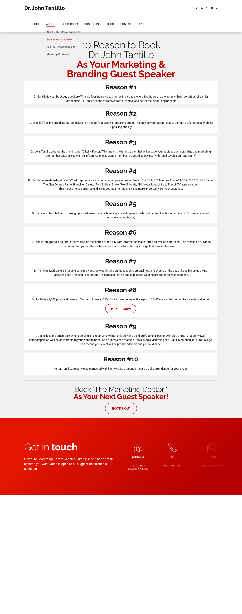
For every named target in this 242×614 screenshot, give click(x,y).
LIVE (177, 8)
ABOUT (94, 8)
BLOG (148, 8)
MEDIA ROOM (112, 8)
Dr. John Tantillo (44, 8)
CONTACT (163, 8)
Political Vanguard (98, 530)
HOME (81, 8)
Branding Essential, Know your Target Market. (145, 532)
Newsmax (79, 530)
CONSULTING (132, 8)
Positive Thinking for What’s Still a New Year (144, 526)
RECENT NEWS (134, 609)
